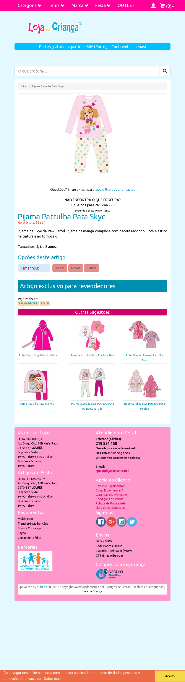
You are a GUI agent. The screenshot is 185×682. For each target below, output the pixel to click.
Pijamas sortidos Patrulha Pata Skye (92, 355)
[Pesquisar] (164, 71)
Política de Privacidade (111, 503)
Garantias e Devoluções (112, 494)
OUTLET (126, 5)
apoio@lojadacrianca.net (115, 189)
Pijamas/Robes (28, 303)
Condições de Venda (109, 499)
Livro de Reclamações (110, 507)
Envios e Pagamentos (110, 486)
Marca (80, 5)
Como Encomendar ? (109, 490)
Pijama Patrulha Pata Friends (36, 403)
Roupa (45, 303)
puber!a (42, 587)
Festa (103, 5)
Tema (57, 5)
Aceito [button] (170, 676)
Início (24, 86)
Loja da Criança (92, 591)
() (167, 6)
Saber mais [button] (52, 678)
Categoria (30, 5)
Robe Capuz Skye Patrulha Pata (38, 355)
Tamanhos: (30, 268)
